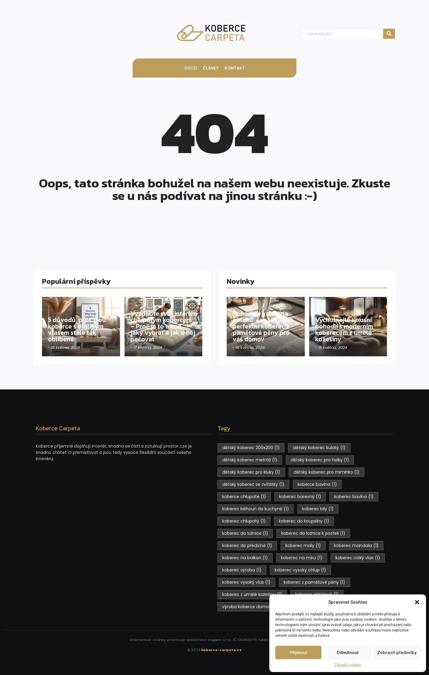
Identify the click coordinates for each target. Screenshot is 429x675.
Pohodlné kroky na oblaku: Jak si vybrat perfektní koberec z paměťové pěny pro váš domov (263, 326)
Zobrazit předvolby (396, 652)
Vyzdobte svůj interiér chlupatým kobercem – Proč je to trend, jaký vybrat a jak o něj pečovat (163, 326)
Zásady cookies (348, 665)
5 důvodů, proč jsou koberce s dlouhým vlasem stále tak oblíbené (77, 329)
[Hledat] (342, 34)
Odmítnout (348, 652)
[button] (417, 602)
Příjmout (298, 652)
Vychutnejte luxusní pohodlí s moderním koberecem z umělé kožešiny (345, 329)
